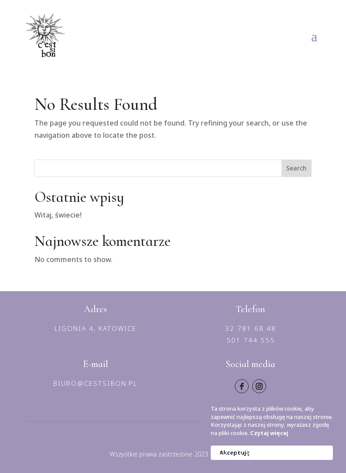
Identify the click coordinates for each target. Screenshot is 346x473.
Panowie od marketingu (282, 454)
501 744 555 (250, 340)
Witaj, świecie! (58, 215)
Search (296, 168)
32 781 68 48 (250, 328)
